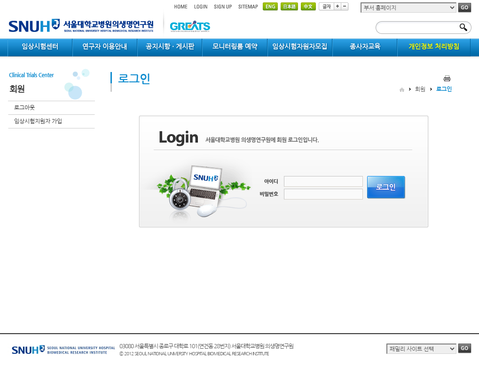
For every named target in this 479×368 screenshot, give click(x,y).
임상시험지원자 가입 (38, 121)
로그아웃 (24, 108)
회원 (420, 89)
